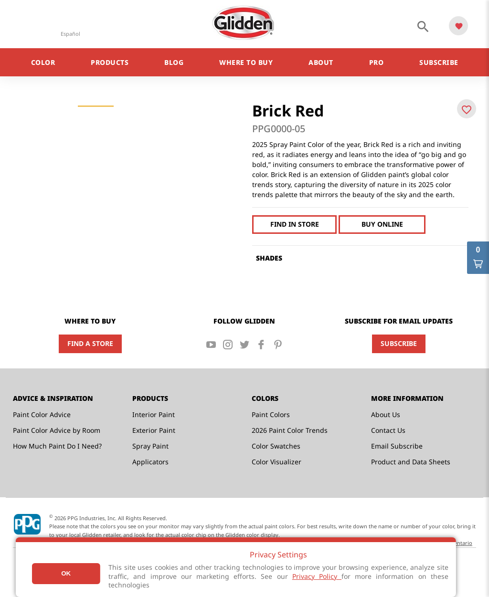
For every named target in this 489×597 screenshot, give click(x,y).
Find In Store (294, 224)
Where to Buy (246, 62)
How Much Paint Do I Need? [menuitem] (57, 445)
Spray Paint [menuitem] (150, 445)
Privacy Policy (316, 576)
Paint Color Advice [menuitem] (42, 414)
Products (109, 62)
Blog (173, 62)
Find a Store (90, 343)
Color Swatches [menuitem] (276, 445)
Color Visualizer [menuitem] (276, 461)
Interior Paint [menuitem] (153, 414)
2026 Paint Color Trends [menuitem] (290, 430)
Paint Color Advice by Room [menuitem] (56, 430)
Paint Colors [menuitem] (271, 414)
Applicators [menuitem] (150, 461)
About (320, 62)
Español (70, 33)
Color (43, 62)
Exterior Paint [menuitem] (153, 430)
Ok (66, 573)
